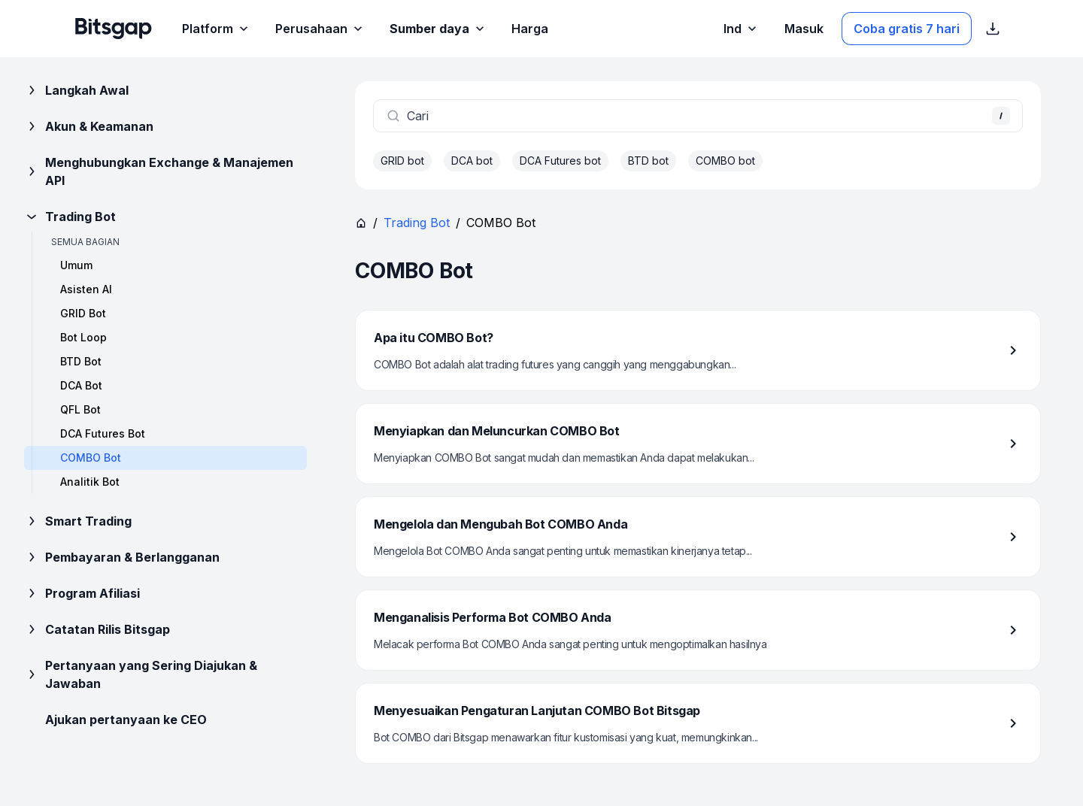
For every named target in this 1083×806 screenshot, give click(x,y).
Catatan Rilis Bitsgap (97, 629)
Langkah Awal (76, 90)
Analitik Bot (90, 481)
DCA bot (472, 160)
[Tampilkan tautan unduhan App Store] (993, 29)
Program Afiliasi (82, 593)
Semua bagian (85, 241)
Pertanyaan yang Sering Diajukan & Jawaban (140, 674)
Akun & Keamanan (88, 126)
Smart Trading (78, 521)
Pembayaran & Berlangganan (122, 557)
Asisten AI (86, 289)
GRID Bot (83, 313)
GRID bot (402, 160)
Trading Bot (70, 216)
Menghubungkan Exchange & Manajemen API (158, 171)
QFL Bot (80, 409)
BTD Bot (81, 361)
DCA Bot (81, 385)
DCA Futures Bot (102, 433)
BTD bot (648, 160)
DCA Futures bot (560, 160)
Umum (76, 265)
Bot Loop (83, 337)
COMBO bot (725, 160)
